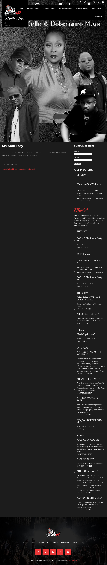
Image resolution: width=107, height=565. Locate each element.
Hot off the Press (65, 9)
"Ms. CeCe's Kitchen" (88, 313)
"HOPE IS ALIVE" (85, 459)
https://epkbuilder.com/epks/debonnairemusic (18, 169)
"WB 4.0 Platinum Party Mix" (89, 239)
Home (13, 9)
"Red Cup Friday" (86, 334)
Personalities (43, 542)
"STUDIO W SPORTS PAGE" (87, 399)
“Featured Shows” (48, 9)
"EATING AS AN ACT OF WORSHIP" (89, 353)
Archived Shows (33, 9)
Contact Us (99, 16)
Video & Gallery (97, 9)
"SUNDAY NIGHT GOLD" (89, 497)
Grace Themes (72, 560)
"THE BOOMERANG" (87, 470)
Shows (75, 542)
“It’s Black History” (82, 9)
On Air (21, 9)
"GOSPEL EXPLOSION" (88, 439)
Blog (82, 542)
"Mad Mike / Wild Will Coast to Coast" (88, 298)
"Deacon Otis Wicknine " (89, 185)
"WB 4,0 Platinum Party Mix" (89, 420)
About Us (55, 542)
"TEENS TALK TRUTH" (88, 378)
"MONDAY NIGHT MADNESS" (83, 210)
